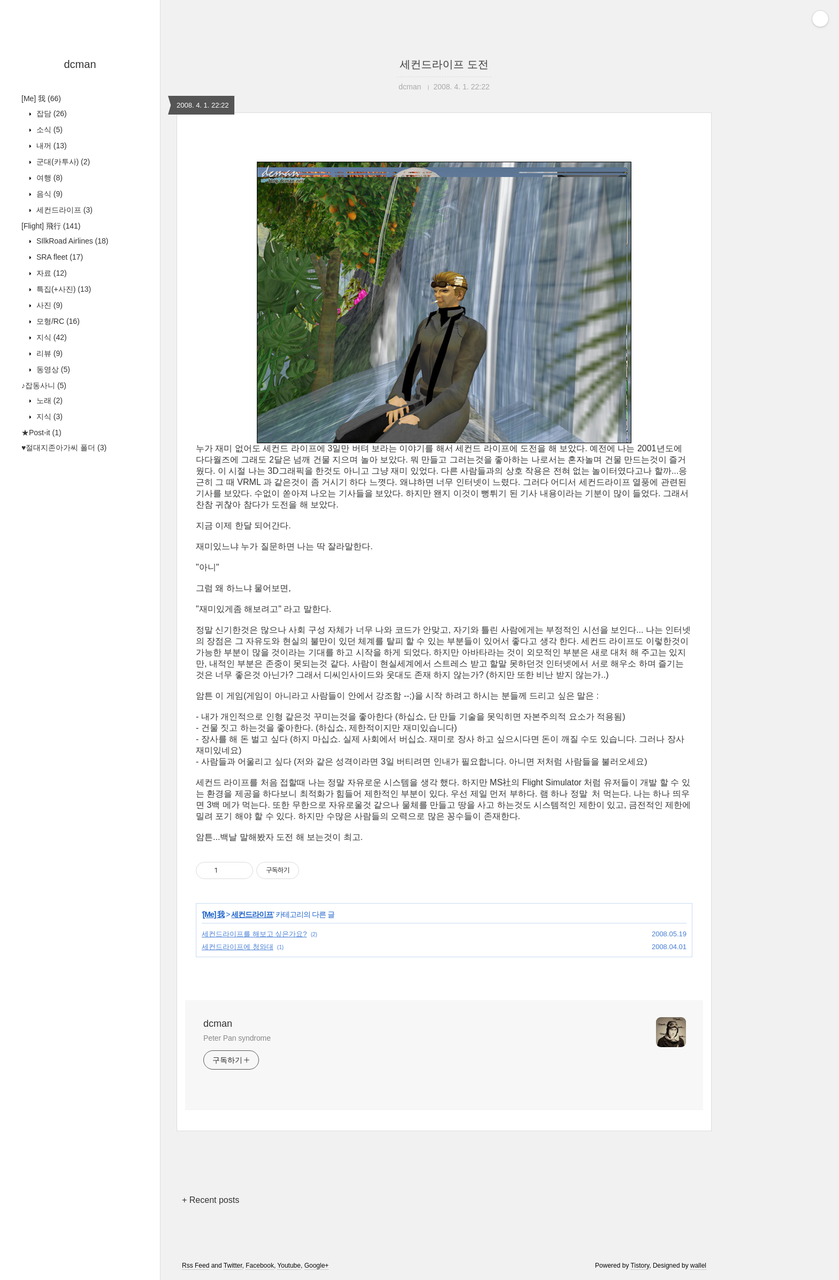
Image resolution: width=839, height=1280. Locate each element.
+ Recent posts (210, 1200)
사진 (48, 305)
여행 (48, 177)
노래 (48, 400)
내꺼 (50, 145)
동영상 (52, 369)
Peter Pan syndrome (237, 1038)
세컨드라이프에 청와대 (237, 947)
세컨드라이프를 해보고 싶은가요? (254, 934)
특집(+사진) (62, 289)
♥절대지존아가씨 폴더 (63, 447)
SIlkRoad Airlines (71, 241)
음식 (48, 194)
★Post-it (41, 432)
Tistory (640, 1265)
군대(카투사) (62, 161)
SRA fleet (58, 257)
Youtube (289, 1265)
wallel (698, 1265)
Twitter (233, 1265)
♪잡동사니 (43, 385)
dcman (80, 64)
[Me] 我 (41, 98)
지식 (50, 337)
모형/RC (57, 321)
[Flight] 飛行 (50, 226)
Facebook (260, 1265)
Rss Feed (195, 1265)
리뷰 (48, 353)
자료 (50, 273)
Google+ (316, 1265)
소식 (48, 129)
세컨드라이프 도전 (444, 64)
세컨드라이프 (63, 210)
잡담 (50, 113)
